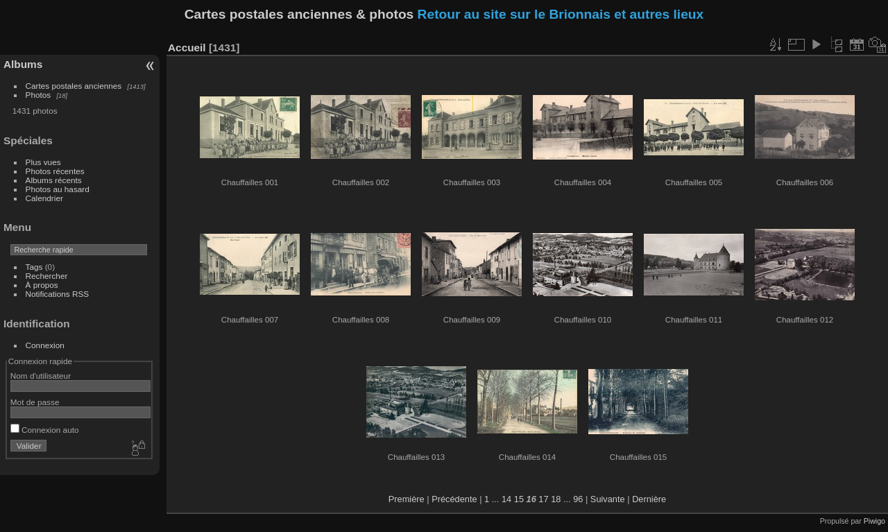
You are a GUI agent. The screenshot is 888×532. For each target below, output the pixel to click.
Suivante (607, 499)
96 (578, 499)
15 (519, 499)
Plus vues (43, 161)
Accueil (187, 47)
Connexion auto (44, 429)
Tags (34, 266)
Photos (38, 94)
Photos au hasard (57, 189)
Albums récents (54, 180)
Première (406, 499)
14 (506, 499)
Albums (22, 64)
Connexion (45, 345)
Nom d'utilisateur (40, 375)
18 (556, 499)
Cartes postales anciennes (74, 85)
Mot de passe (35, 401)
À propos (42, 284)
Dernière (649, 499)
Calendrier (44, 198)
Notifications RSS (57, 293)
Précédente (454, 499)
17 (543, 499)
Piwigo (874, 521)
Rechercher (47, 275)
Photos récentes (55, 170)
